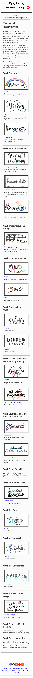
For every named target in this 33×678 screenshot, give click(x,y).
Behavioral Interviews (12, 458)
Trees (6, 528)
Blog (21, 7)
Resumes (7, 435)
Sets (5, 297)
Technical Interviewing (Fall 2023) (18, 18)
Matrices (7, 584)
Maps (6, 277)
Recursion (7, 379)
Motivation (8, 91)
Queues (7, 349)
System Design (9, 614)
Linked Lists (8, 501)
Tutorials (9, 7)
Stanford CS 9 (20, 33)
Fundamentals (9, 190)
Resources (8, 137)
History (6, 114)
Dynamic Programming (12, 402)
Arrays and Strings (11, 247)
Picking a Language (11, 167)
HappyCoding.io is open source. (14, 669)
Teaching (15, 16)
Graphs (7, 556)
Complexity (8, 214)
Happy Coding (16, 3)
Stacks (6, 328)
